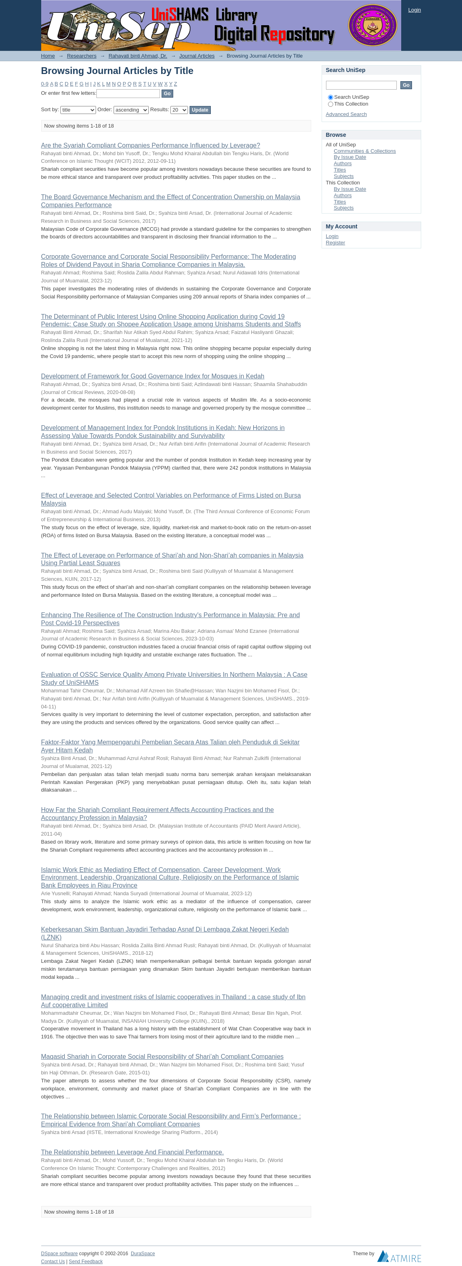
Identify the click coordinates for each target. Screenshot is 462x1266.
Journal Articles (196, 56)
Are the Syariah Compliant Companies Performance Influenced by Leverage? (150, 145)
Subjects (344, 176)
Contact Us (53, 1261)
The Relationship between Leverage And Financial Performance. (132, 1152)
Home (48, 56)
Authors (343, 163)
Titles (340, 170)
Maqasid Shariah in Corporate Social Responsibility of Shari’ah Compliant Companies (162, 1056)
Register (335, 243)
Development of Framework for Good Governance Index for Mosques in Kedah (153, 376)
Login (414, 10)
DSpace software (59, 1253)
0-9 (45, 84)
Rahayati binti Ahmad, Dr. (137, 56)
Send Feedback (86, 1261)
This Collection (348, 104)
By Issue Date (350, 157)
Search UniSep (348, 97)
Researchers (81, 56)
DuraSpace (143, 1253)
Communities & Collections (365, 151)
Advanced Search (346, 114)
